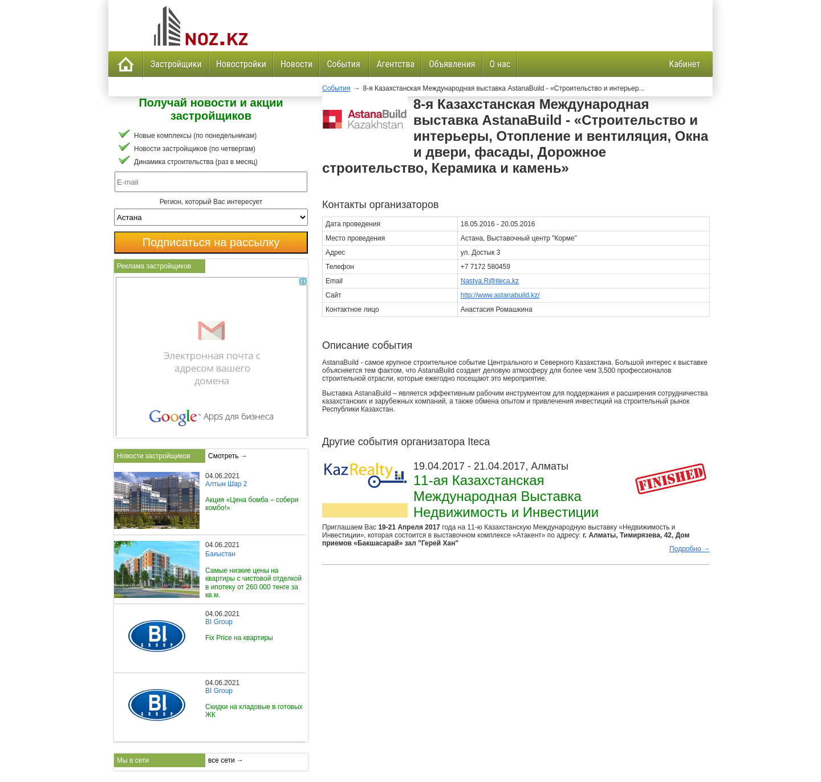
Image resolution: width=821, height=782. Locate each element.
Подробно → (689, 549)
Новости (296, 64)
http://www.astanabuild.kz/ (500, 295)
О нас (500, 64)
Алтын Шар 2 (226, 484)
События (344, 64)
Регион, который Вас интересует (211, 202)
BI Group (219, 622)
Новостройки (241, 64)
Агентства (395, 64)
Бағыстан (220, 554)
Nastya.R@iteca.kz (490, 281)
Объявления (452, 64)
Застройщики (176, 64)
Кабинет (684, 64)
